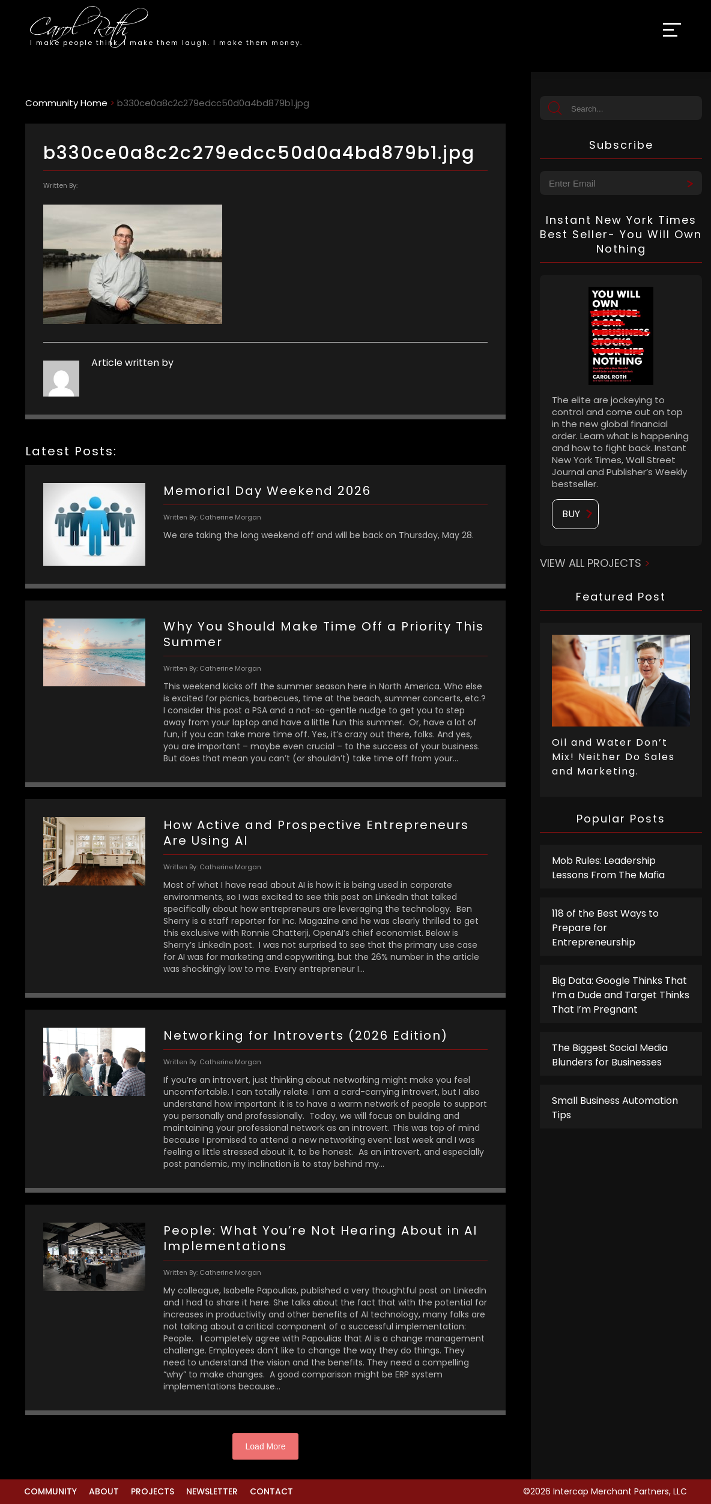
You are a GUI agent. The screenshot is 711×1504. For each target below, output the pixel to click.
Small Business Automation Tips (615, 1108)
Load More (266, 1446)
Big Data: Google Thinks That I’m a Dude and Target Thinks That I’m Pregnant (620, 995)
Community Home (66, 103)
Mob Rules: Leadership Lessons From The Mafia (608, 868)
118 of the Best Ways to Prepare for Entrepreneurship (605, 927)
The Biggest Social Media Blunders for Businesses (610, 1055)
